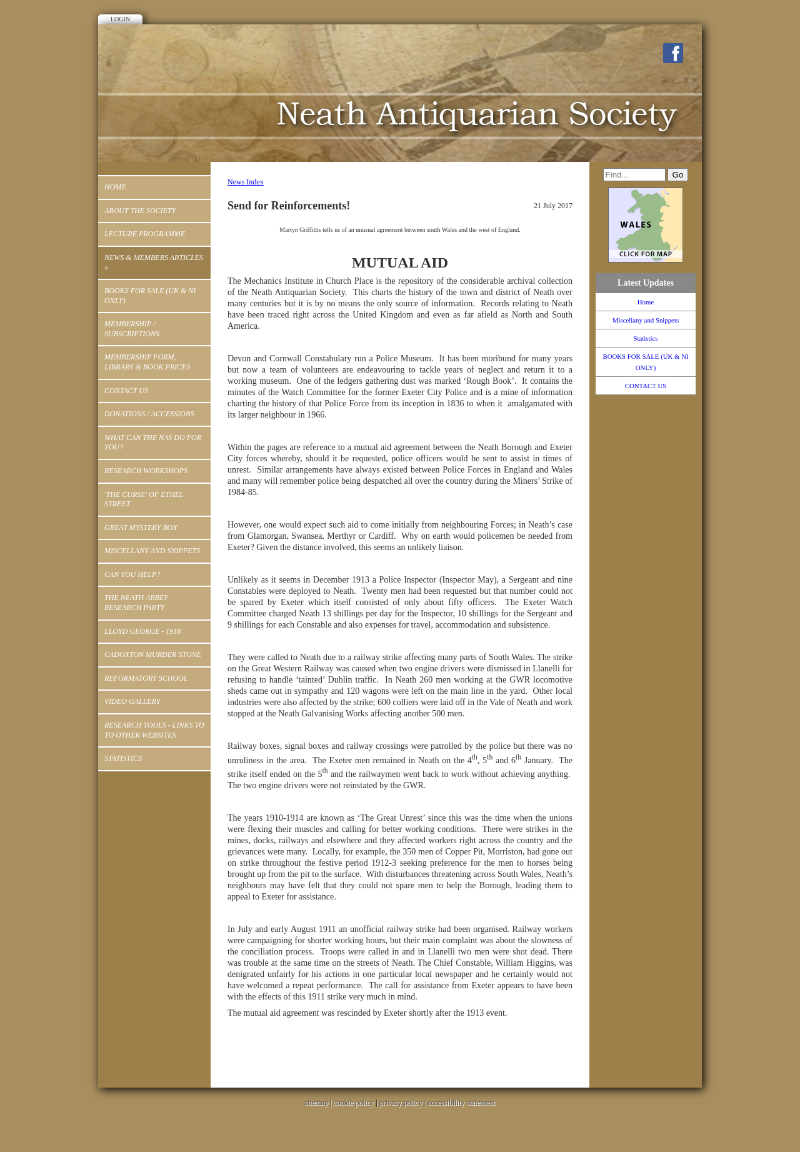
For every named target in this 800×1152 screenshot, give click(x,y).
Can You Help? (132, 574)
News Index (246, 182)
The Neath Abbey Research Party (136, 602)
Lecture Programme (144, 233)
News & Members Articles (153, 262)
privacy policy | (403, 1102)
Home (115, 187)
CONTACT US (126, 390)
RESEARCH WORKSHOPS (146, 470)
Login (120, 19)
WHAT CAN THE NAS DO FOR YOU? (152, 442)
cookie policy (353, 1102)
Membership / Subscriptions (131, 328)
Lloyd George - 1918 (142, 631)
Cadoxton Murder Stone (152, 654)
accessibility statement (461, 1102)
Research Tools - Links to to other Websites (154, 730)
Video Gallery (132, 701)
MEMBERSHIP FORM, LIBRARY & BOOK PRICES (147, 362)
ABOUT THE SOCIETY (140, 210)
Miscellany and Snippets (152, 550)
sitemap (316, 1102)
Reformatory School (146, 678)
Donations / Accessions (149, 413)
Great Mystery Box (140, 527)
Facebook (673, 53)
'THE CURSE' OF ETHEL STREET (144, 499)
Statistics (123, 758)
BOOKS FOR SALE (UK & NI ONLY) (150, 295)
